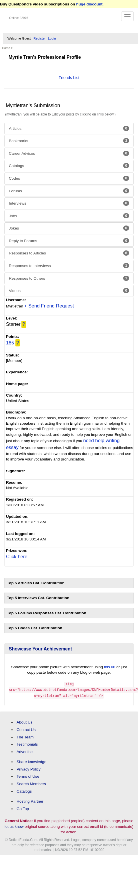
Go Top (23, 807)
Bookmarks (69, 140)
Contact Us (26, 729)
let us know (14, 825)
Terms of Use (28, 775)
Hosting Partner (30, 800)
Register (39, 38)
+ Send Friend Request (49, 306)
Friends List (69, 77)
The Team (25, 736)
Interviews (69, 203)
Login (52, 38)
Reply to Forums (69, 240)
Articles (69, 128)
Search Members (31, 783)
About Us (25, 721)
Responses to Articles (69, 253)
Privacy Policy (29, 768)
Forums (69, 190)
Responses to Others (69, 278)
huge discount (89, 4)
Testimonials (27, 743)
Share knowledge (31, 761)
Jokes (69, 228)
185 (10, 343)
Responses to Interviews (69, 265)
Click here (16, 556)
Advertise (25, 751)
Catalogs (69, 165)
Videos (69, 290)
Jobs (69, 215)
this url (109, 667)
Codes (69, 178)
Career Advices (69, 153)
